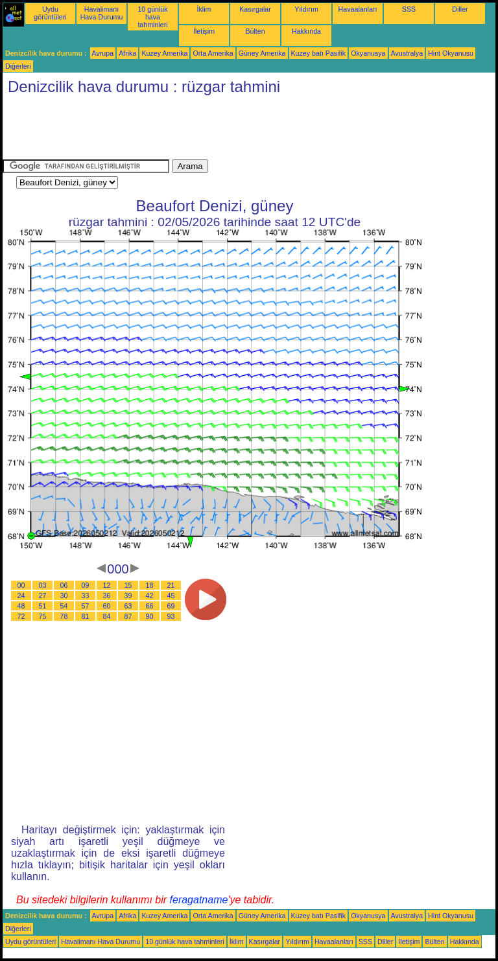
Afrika (127, 53)
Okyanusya (368, 53)
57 (85, 606)
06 (64, 585)
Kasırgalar (255, 9)
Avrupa (103, 53)
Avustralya (407, 53)
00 (21, 585)
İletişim (204, 31)
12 (107, 585)
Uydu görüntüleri (50, 13)
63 (128, 606)
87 (128, 616)
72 (21, 616)
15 (128, 585)
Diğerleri (18, 66)
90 (150, 616)
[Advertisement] (239, 130)
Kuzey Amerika (164, 53)
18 (150, 585)
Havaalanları (357, 9)
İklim (204, 9)
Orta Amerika (213, 53)
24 (21, 595)
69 (171, 606)
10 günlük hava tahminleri (152, 17)
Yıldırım (306, 9)
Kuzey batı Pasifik (318, 53)
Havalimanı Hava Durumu (101, 13)
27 (43, 595)
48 (21, 606)
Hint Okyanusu (450, 53)
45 (171, 595)
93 (171, 616)
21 (171, 585)
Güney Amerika (262, 53)
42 (150, 595)
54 (64, 606)
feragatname (199, 899)
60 (107, 606)
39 (128, 595)
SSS (409, 9)
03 (43, 585)
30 (64, 595)
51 (43, 606)
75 (43, 616)
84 (107, 616)
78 (64, 616)
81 (85, 616)
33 (85, 595)
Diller (460, 9)
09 (85, 585)
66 (150, 606)
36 (107, 595)
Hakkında (306, 31)
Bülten (255, 31)
